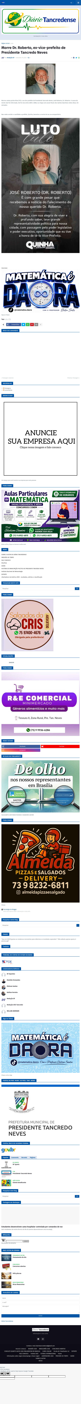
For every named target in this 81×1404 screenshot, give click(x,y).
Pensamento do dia (19, 1257)
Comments (15, 1157)
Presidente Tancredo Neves (22, 1173)
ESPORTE (4, 574)
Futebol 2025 (34, 1353)
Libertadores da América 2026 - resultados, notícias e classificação (21, 577)
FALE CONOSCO (6, 560)
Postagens (7, 388)
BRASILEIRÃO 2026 (44, 1349)
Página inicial (5, 43)
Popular (5, 1157)
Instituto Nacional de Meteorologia (12, 571)
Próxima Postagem (73, 378)
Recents (24, 1157)
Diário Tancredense (7, 1321)
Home (60, 1353)
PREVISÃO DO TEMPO (7, 557)
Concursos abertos (19, 1266)
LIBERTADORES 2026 (47, 1356)
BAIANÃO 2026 (32, 1349)
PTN (9, 319)
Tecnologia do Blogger (9, 909)
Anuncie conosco (21, 1349)
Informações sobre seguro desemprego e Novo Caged (23, 1356)
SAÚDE (3, 566)
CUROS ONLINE (46, 1351)
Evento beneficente (19, 1182)
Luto (12, 43)
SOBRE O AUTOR (40, 1358)
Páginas (32, 1157)
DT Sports (16, 1164)
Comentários (7, 390)
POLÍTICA (4, 563)
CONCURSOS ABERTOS (58, 1349)
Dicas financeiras (18, 1284)
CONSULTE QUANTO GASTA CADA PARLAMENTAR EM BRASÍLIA (22, 1351)
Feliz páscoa (17, 1273)
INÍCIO (40, 1361)
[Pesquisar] (40, 588)
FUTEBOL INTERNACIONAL (48, 1353)
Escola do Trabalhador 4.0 (61, 1351)
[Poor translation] (7, 1373)
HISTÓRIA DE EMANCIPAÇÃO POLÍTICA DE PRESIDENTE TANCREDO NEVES (22, 568)
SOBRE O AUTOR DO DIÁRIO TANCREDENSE (13, 554)
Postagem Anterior (8, 378)
